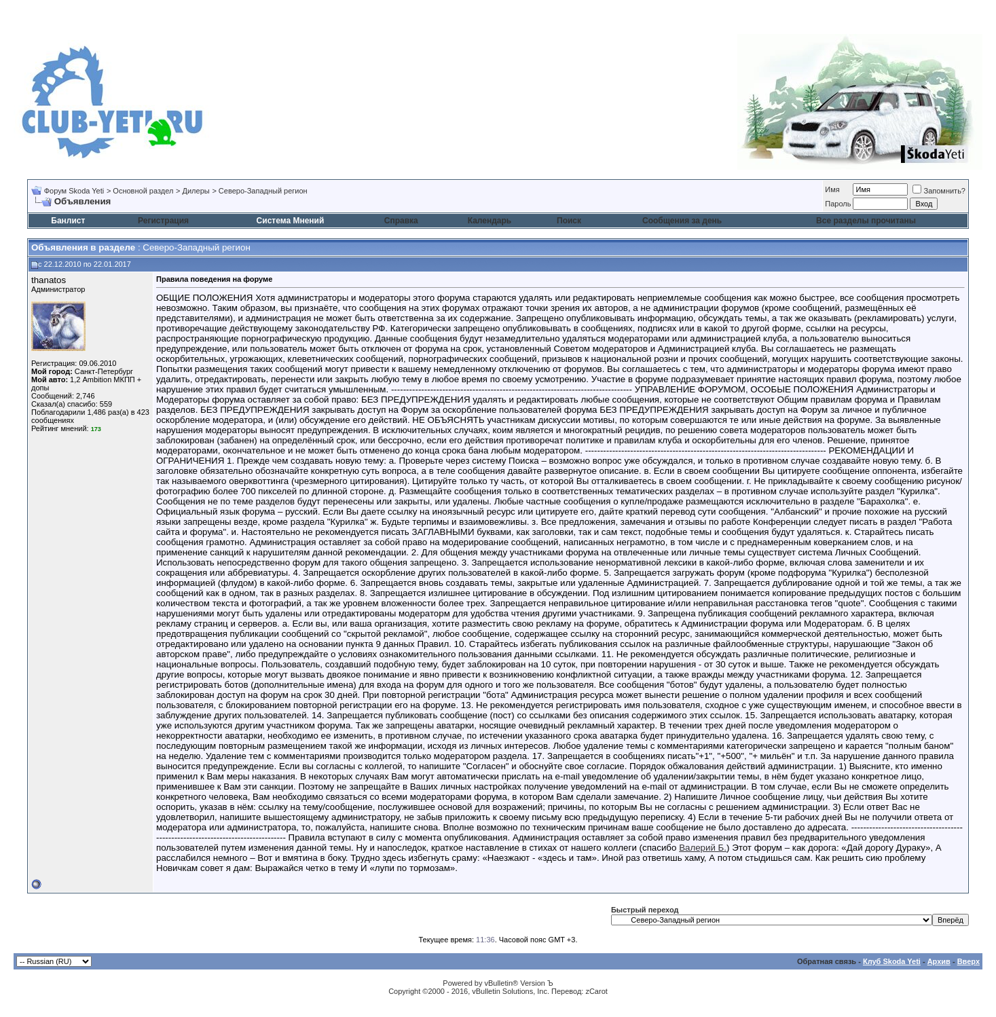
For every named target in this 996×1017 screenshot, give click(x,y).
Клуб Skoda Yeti (892, 961)
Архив (939, 961)
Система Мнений (291, 220)
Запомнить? (938, 191)
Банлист (68, 220)
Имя (832, 189)
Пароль (838, 204)
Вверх (968, 961)
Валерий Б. (702, 848)
